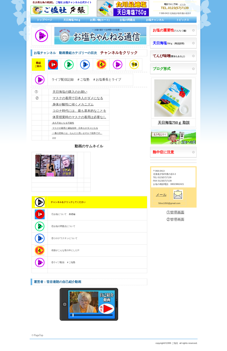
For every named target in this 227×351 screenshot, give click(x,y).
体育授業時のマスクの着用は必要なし (79, 117)
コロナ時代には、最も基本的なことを (79, 110)
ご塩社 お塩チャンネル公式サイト (70, 10)
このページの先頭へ (38, 335)
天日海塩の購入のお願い (70, 91)
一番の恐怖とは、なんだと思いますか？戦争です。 (77, 133)
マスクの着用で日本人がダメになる (78, 98)
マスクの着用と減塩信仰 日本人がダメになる (75, 128)
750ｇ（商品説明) (168, 43)
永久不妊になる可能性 (63, 123)
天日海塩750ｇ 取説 (174, 123)
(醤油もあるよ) (169, 56)
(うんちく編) (169, 30)
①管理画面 (175, 212)
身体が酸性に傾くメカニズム (73, 104)
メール (183, 4)
